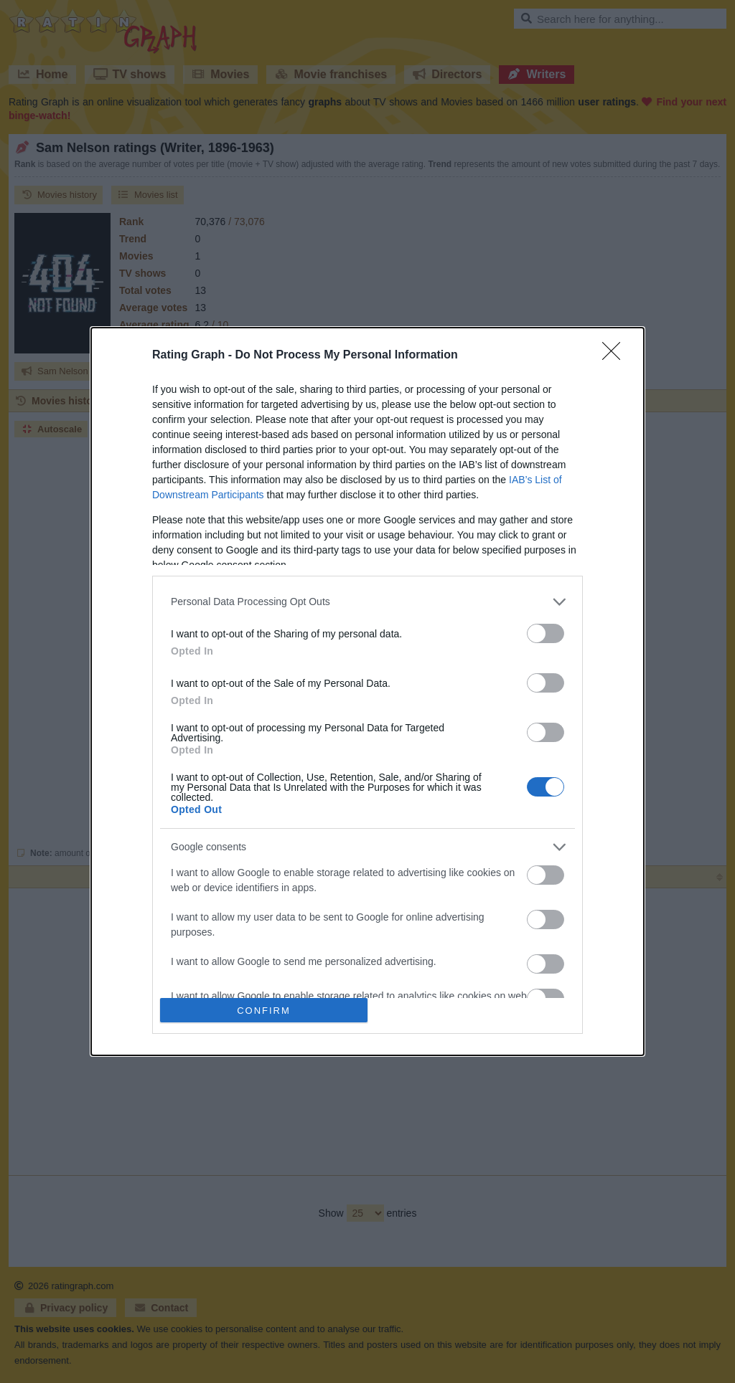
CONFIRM (264, 1010)
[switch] (545, 633)
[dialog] (367, 692)
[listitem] (367, 601)
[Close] (615, 355)
